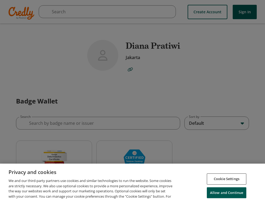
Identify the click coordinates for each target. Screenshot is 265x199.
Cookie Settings (226, 185)
